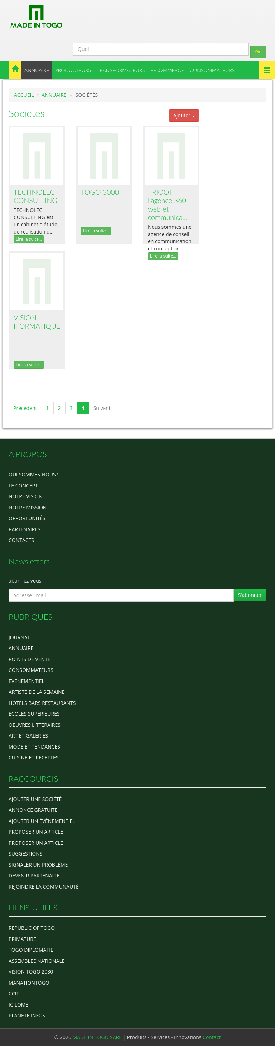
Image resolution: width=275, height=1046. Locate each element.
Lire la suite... (29, 239)
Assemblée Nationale (37, 960)
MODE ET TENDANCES (34, 746)
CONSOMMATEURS (212, 70)
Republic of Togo (32, 927)
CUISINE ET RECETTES (34, 757)
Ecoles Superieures (34, 713)
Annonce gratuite (33, 809)
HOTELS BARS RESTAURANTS (42, 702)
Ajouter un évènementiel (42, 821)
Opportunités (27, 518)
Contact (212, 1037)
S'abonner (250, 595)
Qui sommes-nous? (33, 474)
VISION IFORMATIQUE (37, 322)
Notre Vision (25, 496)
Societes (27, 113)
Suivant (102, 408)
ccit (14, 993)
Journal (19, 637)
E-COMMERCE (167, 70)
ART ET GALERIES (28, 735)
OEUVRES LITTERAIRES (35, 724)
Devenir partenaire (34, 875)
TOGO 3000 (100, 192)
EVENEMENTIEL (26, 681)
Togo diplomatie (31, 949)
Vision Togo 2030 (31, 971)
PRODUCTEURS (73, 70)
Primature (22, 939)
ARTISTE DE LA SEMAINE (36, 691)
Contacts (21, 540)
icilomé (18, 1004)
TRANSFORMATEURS (121, 70)
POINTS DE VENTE (29, 659)
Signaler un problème (38, 864)
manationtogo (29, 982)
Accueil (24, 94)
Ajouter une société (35, 799)
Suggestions (25, 853)
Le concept (23, 485)
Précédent (25, 408)
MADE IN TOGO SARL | (100, 1037)
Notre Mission (28, 507)
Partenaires (24, 529)
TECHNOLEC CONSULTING (35, 196)
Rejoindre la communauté (44, 886)
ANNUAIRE (36, 70)
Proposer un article (36, 831)
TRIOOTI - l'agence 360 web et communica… (167, 205)
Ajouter (184, 115)
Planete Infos (27, 1015)
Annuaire (54, 94)
